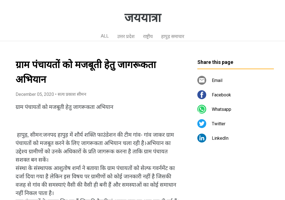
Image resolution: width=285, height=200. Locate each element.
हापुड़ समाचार (172, 36)
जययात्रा (142, 18)
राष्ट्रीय (148, 36)
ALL (105, 36)
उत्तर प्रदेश (126, 36)
